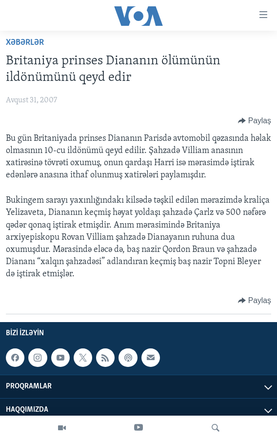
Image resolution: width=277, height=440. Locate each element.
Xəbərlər (25, 42)
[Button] (254, 120)
